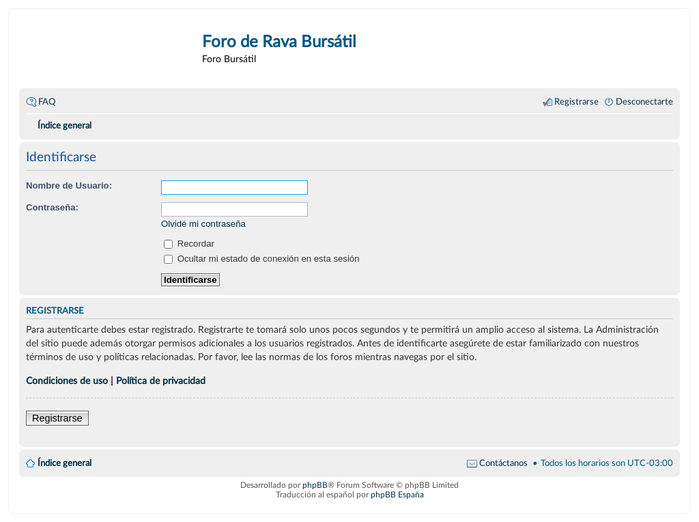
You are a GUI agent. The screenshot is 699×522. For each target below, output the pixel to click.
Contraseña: (52, 207)
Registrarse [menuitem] (576, 102)
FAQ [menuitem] (46, 102)
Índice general (64, 463)
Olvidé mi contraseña (203, 224)
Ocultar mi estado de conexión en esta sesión (262, 258)
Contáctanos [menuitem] (503, 463)
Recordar (189, 243)
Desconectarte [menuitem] (644, 102)
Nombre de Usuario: (69, 185)
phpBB (315, 485)
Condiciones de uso (67, 381)
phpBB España (397, 495)
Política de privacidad (160, 381)
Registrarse (57, 418)
